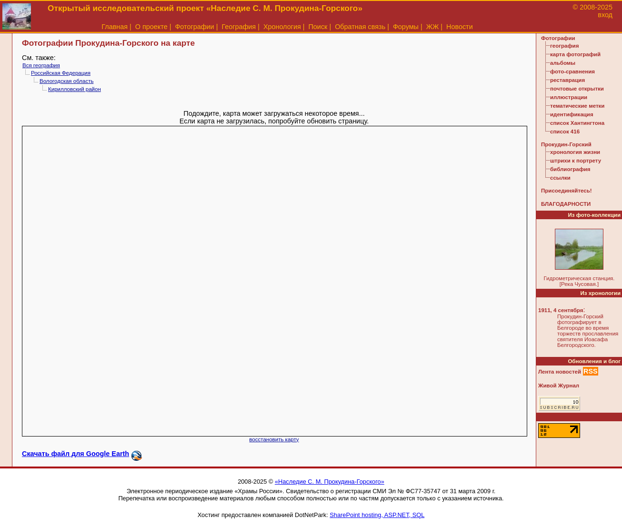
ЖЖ (432, 26)
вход (605, 15)
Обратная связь (360, 26)
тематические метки (577, 106)
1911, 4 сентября (560, 310)
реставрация (567, 80)
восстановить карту (274, 439)
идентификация (571, 114)
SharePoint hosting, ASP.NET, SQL (377, 514)
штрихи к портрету (575, 160)
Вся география (41, 65)
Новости (459, 26)
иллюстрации (568, 97)
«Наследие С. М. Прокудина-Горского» (329, 481)
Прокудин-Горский (566, 144)
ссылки (560, 178)
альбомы (562, 63)
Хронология (282, 26)
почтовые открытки (577, 88)
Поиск (318, 26)
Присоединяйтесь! (566, 190)
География (238, 26)
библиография (570, 169)
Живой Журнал (558, 385)
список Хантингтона (577, 123)
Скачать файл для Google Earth (75, 453)
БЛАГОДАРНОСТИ (566, 204)
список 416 (565, 131)
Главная (114, 26)
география (564, 46)
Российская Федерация (60, 73)
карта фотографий (575, 54)
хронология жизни (575, 152)
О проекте (151, 26)
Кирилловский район (74, 89)
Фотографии (194, 26)
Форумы (406, 26)
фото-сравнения (572, 71)
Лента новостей (559, 372)
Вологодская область (66, 81)
